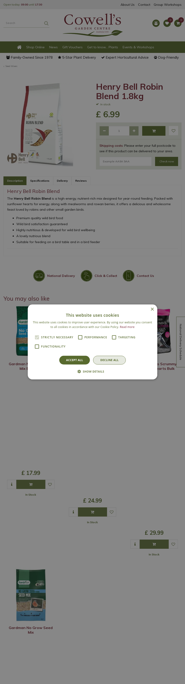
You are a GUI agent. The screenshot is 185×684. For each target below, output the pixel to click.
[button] (92, 371)
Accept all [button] (74, 360)
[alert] (92, 342)
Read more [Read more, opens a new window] (127, 327)
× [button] (152, 309)
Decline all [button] (109, 360)
